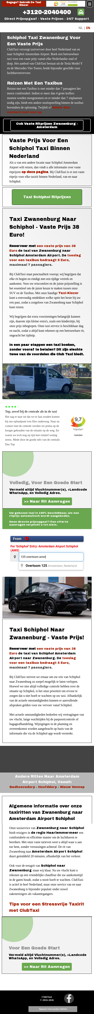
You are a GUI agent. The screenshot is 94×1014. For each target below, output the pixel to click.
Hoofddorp (47, 787)
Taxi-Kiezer (68, 293)
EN (88, 28)
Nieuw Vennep (72, 787)
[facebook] (69, 998)
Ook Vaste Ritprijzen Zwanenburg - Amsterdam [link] (47, 125)
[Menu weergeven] (90, 4)
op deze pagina (34, 172)
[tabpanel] (47, 12)
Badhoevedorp (22, 787)
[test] (47, 197)
